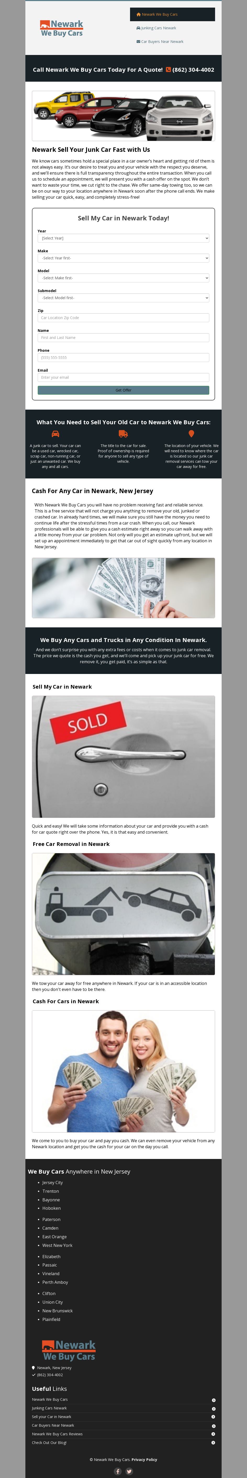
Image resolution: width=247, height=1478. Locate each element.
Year (42, 230)
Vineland (51, 1273)
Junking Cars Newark (49, 1408)
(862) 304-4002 (193, 69)
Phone (43, 350)
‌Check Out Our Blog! (49, 1442)
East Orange (55, 1237)
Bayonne (51, 1200)
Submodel (47, 290)
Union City (52, 1302)
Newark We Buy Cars (50, 1399)
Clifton (48, 1293)
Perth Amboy (55, 1282)
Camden (50, 1228)
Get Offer (123, 390)
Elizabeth (51, 1256)
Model (43, 270)
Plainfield (51, 1319)
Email (43, 370)
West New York (57, 1245)
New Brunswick (57, 1311)
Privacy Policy (144, 1459)
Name (43, 330)
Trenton (50, 1191)
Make (43, 250)
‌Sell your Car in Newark (51, 1416)
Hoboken (51, 1208)
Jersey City (52, 1182)
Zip (40, 310)
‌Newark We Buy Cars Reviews (57, 1433)
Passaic (50, 1265)
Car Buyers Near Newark (53, 1425)
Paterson (51, 1219)
